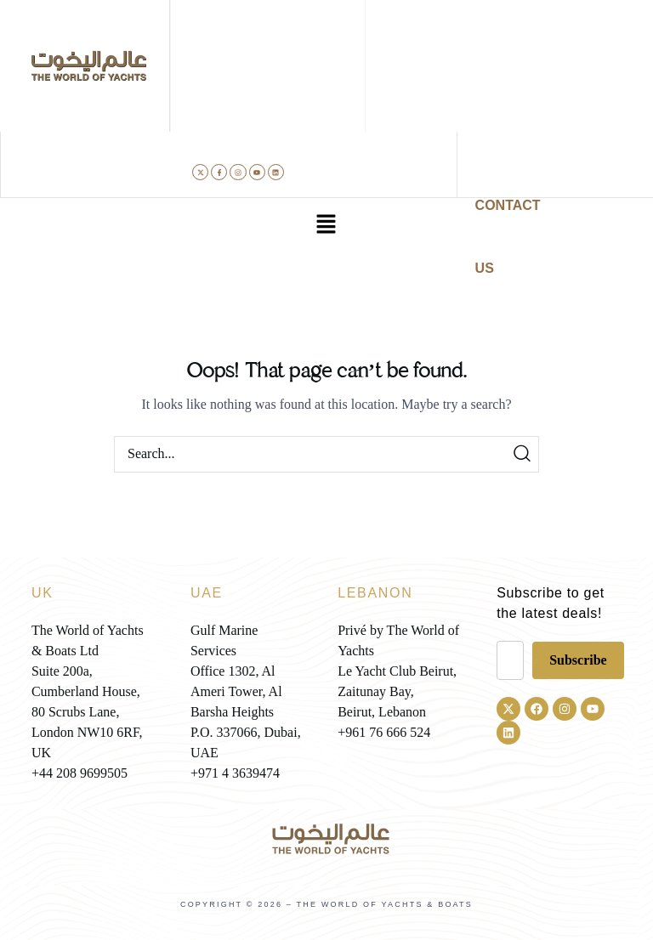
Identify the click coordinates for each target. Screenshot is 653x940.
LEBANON (375, 593)
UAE (206, 593)
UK (42, 593)
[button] (326, 225)
